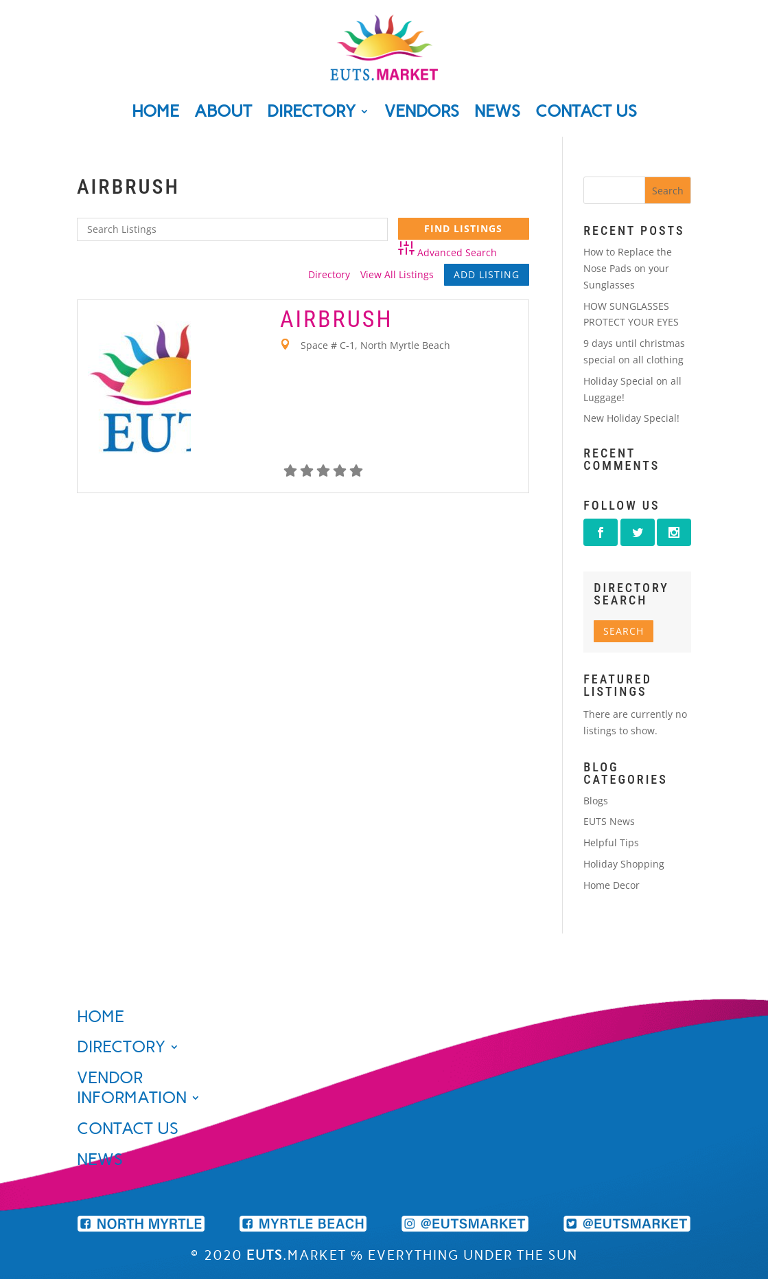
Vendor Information (132, 1087)
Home (155, 111)
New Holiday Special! (631, 418)
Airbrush (336, 318)
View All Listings (397, 274)
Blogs (595, 800)
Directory (311, 111)
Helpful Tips (611, 842)
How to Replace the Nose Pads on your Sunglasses (627, 268)
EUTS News (609, 821)
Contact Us (586, 111)
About (223, 111)
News (497, 111)
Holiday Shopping (623, 863)
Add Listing (487, 274)
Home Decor (611, 885)
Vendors (421, 111)
